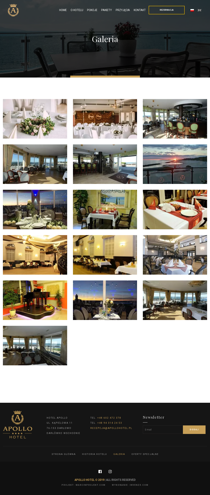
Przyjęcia (123, 10)
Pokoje (92, 10)
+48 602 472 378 (109, 418)
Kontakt (140, 10)
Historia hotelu (94, 454)
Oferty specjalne (145, 454)
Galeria (119, 454)
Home (63, 10)
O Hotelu (77, 10)
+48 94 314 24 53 (109, 423)
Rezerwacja (167, 10)
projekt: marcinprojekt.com (83, 485)
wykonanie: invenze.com (130, 485)
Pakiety (106, 10)
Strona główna (63, 454)
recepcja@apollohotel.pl (111, 428)
